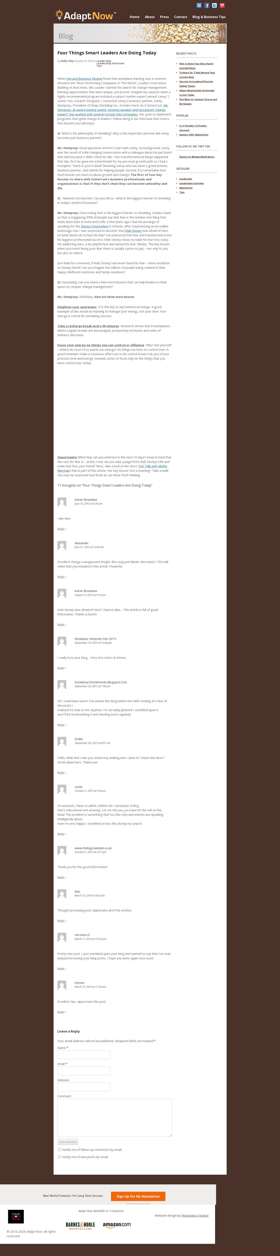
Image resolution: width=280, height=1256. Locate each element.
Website (63, 1080)
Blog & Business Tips (209, 17)
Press (164, 17)
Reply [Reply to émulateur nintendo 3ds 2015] (60, 668)
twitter (214, 5)
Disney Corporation (94, 226)
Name (62, 1048)
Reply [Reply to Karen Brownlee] (60, 529)
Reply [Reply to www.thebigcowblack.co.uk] (60, 877)
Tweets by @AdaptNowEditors (196, 156)
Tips (99, 66)
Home (135, 17)
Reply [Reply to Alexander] (60, 576)
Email (62, 1064)
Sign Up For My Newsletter (138, 1196)
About (150, 17)
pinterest (222, 5)
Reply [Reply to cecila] (60, 834)
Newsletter (186, 187)
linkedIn (199, 5)
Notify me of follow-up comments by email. (92, 1149)
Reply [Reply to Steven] (60, 1012)
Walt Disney (133, 231)
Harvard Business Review (84, 78)
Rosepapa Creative (195, 1215)
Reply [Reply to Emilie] (60, 772)
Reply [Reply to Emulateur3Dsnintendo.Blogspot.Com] (60, 724)
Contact (180, 17)
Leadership (104, 61)
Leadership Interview (110, 63)
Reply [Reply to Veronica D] (60, 968)
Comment (64, 1096)
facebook (206, 5)
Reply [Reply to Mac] (60, 920)
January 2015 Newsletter (194, 134)
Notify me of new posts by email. (85, 1157)
